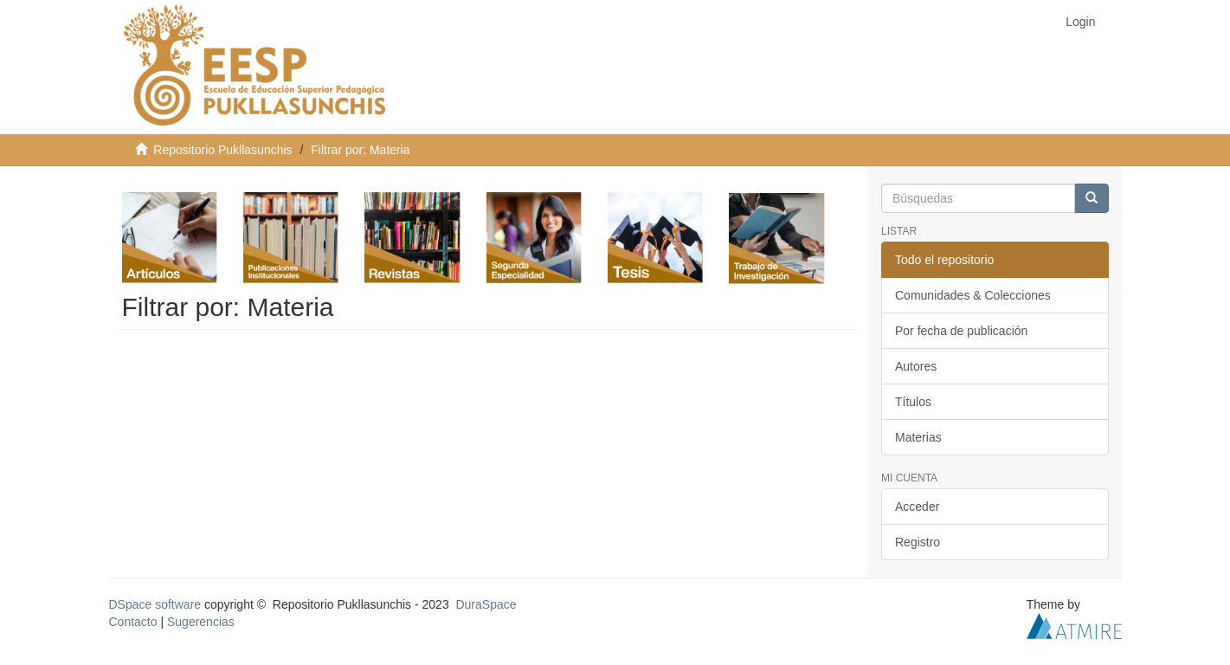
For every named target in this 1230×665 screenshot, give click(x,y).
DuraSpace (485, 604)
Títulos (913, 402)
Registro (917, 542)
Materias (918, 437)
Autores (916, 366)
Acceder (917, 506)
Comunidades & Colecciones (973, 295)
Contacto (133, 622)
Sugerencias (201, 622)
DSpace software (155, 604)
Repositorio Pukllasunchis (222, 150)
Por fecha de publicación (961, 331)
